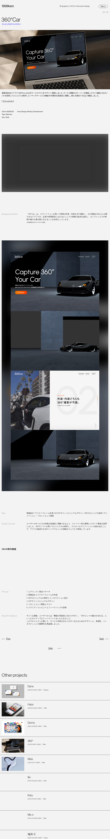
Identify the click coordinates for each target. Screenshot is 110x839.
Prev (8, 638)
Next (101, 638)
